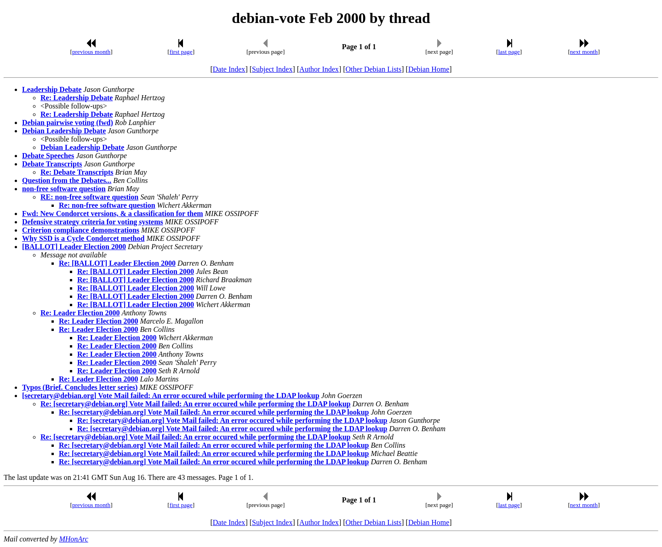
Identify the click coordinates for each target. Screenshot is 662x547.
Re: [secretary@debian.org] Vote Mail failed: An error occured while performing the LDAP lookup (195, 404)
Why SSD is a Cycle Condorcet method (83, 238)
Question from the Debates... (66, 180)
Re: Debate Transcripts (77, 172)
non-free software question (64, 189)
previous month (91, 51)
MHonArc (73, 539)
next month (584, 51)
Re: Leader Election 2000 (80, 313)
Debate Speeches (48, 156)
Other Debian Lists (374, 69)
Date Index (229, 69)
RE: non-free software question (89, 197)
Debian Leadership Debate (64, 131)
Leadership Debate (51, 89)
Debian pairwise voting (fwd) (67, 122)
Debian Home (428, 69)
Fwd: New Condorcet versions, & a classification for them (112, 213)
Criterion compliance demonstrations (80, 230)
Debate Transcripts (52, 164)
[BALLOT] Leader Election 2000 (74, 247)
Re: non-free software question (107, 205)
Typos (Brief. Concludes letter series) (79, 387)
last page (509, 51)
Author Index (319, 69)
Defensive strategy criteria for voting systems (92, 222)
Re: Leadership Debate (76, 98)
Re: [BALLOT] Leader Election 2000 (117, 263)
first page (181, 51)
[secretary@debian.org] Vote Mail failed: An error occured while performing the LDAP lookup (171, 395)
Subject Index (272, 69)
